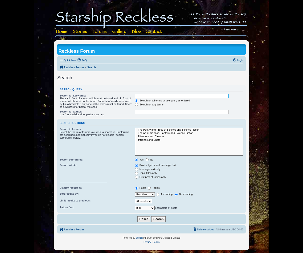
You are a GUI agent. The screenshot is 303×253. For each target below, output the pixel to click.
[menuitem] (82, 60)
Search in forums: (71, 129)
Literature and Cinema (189, 136)
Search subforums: (71, 159)
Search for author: (71, 111)
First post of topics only (150, 177)
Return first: (67, 207)
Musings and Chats (189, 140)
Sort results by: (69, 193)
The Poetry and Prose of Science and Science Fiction (189, 130)
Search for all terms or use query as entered (162, 100)
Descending (184, 194)
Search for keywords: (73, 95)
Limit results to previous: (75, 200)
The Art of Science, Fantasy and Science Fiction (189, 133)
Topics (154, 187)
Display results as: (71, 187)
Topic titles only (146, 173)
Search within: (68, 165)
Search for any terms (149, 104)
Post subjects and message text (155, 165)
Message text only (147, 169)
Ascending (164, 194)
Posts (140, 187)
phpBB (139, 238)
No (149, 159)
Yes (139, 159)
